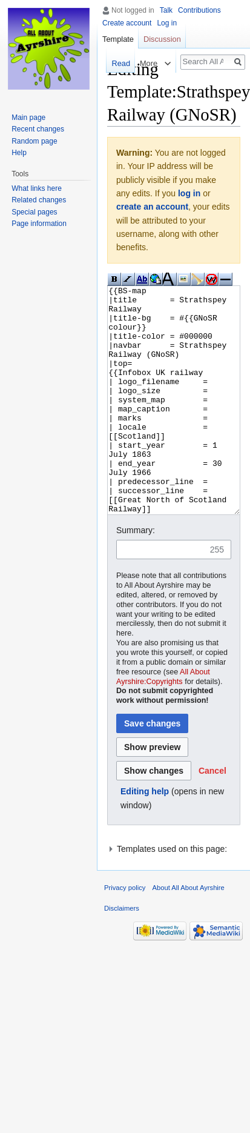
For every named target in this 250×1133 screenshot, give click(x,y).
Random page (34, 141)
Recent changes (38, 129)
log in (189, 193)
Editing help (144, 837)
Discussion (162, 39)
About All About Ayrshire (189, 933)
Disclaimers (121, 953)
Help (19, 152)
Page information (39, 223)
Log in (167, 23)
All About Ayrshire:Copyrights (163, 722)
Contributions (199, 10)
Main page (28, 117)
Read (119, 63)
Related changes (39, 200)
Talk (166, 10)
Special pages (34, 212)
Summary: (135, 575)
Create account (126, 23)
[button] (212, 816)
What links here (37, 188)
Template (118, 39)
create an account (152, 206)
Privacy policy (124, 933)
